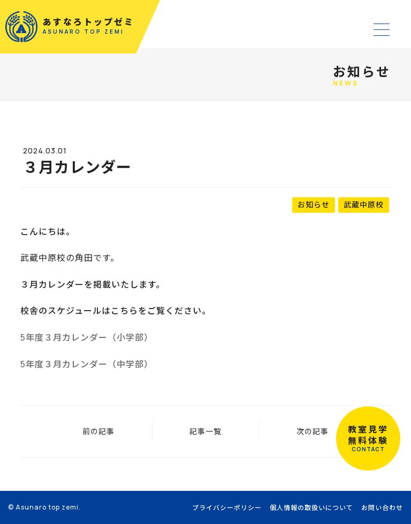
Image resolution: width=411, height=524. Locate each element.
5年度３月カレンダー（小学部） (86, 337)
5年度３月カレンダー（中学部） (86, 364)
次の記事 (312, 431)
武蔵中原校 (364, 204)
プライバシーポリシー (227, 507)
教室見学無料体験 (368, 438)
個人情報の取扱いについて (311, 507)
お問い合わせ (382, 507)
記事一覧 (205, 431)
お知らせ (314, 204)
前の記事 (98, 431)
